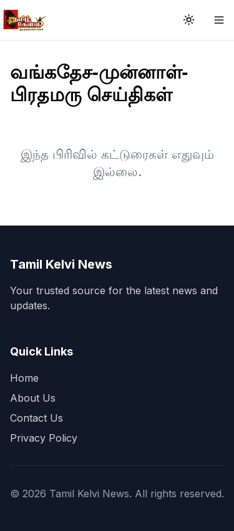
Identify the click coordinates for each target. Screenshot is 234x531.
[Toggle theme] (189, 19)
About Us (33, 398)
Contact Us (36, 418)
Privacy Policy (43, 438)
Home (24, 378)
